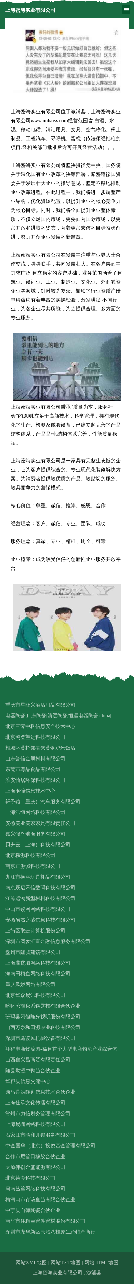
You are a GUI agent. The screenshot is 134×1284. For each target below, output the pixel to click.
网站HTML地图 (101, 1262)
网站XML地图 (31, 1262)
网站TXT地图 (65, 1262)
